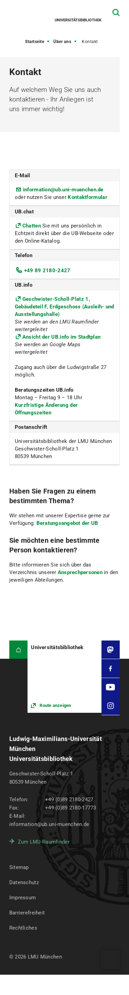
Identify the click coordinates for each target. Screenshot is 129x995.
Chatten (32, 226)
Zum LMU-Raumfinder (43, 842)
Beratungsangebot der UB (67, 523)
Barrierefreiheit (27, 913)
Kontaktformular (87, 197)
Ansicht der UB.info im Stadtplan (61, 337)
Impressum (22, 898)
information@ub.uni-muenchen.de (63, 190)
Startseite (34, 41)
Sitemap (19, 867)
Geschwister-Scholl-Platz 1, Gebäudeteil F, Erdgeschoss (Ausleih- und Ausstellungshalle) (64, 306)
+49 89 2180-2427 (47, 270)
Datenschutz (24, 882)
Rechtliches (23, 928)
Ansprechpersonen (81, 572)
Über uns (62, 41)
